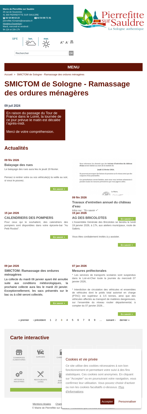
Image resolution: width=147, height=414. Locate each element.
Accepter (107, 401)
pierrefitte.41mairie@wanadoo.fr (18, 21)
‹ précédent (39, 320)
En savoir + (59, 207)
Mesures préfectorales (89, 271)
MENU (73, 67)
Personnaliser (127, 401)
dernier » (124, 320)
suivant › (111, 320)
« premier (23, 320)
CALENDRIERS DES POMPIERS (28, 218)
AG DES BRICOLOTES (89, 218)
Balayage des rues (18, 165)
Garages (40, 357)
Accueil (8, 74)
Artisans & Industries (19, 381)
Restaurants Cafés (40, 381)
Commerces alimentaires (19, 359)
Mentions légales (42, 403)
